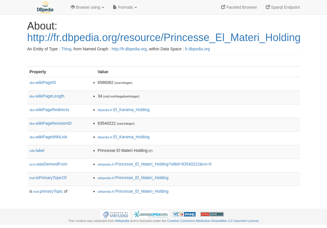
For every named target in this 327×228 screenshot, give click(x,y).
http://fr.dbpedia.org (129, 49)
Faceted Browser (239, 7)
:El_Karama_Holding (124, 109)
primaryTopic (48, 191)
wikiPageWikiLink (48, 137)
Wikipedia (122, 221)
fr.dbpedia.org (197, 49)
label (37, 150)
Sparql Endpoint (283, 7)
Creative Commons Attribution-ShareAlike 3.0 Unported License (213, 221)
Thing (66, 49)
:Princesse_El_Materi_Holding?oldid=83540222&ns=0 (155, 164)
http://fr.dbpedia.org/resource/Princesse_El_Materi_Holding (164, 37)
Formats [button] (125, 7)
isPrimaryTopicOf (48, 177)
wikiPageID (43, 82)
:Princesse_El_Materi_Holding (133, 177)
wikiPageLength (47, 96)
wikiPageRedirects (49, 109)
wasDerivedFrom (49, 164)
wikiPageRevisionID (51, 123)
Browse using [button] (87, 7)
